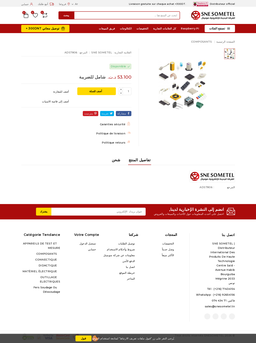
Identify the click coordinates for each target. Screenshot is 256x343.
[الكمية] (127, 91)
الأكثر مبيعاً (168, 255)
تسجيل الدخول (88, 243)
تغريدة (105, 113)
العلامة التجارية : (122, 52)
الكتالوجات (126, 28)
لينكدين (207, 316)
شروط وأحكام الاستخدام (121, 249)
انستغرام (216, 316)
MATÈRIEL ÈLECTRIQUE (40, 271)
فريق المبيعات (107, 28)
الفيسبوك (232, 316)
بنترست (88, 113)
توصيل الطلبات (127, 243)
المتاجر (131, 278)
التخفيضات (142, 28)
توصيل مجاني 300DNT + (42, 28)
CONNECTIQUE (46, 259)
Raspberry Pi (190, 28)
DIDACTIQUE (48, 265)
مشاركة (121, 113)
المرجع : (82, 52)
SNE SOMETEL (101, 52)
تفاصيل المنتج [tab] (140, 160)
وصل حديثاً (168, 249)
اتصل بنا (228, 235)
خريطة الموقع (127, 272)
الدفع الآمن (129, 261)
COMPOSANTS (47, 253)
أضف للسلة (96, 91)
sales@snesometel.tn (220, 306)
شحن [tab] (116, 160)
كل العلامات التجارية (164, 28)
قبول (83, 338)
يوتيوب (224, 316)
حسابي (92, 249)
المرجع (231, 187)
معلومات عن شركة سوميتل (119, 255)
